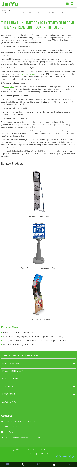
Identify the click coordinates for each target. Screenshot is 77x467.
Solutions (8, 387)
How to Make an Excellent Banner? (18, 333)
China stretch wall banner (28, 74)
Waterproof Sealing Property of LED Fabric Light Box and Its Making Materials (36, 337)
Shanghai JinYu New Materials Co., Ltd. (35, 450)
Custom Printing (12, 379)
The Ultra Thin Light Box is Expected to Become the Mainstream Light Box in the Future (34, 13)
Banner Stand (10, 363)
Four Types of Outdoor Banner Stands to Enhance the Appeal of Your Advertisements (36, 341)
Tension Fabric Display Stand (38, 320)
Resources (8, 394)
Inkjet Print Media (12, 371)
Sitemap (31, 454)
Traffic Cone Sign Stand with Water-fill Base (38, 268)
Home (4, 10)
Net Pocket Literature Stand (38, 217)
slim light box (9, 87)
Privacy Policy (44, 454)
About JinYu (9, 402)
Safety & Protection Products (20, 356)
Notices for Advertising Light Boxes (18, 344)
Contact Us (6, 416)
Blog (10, 10)
